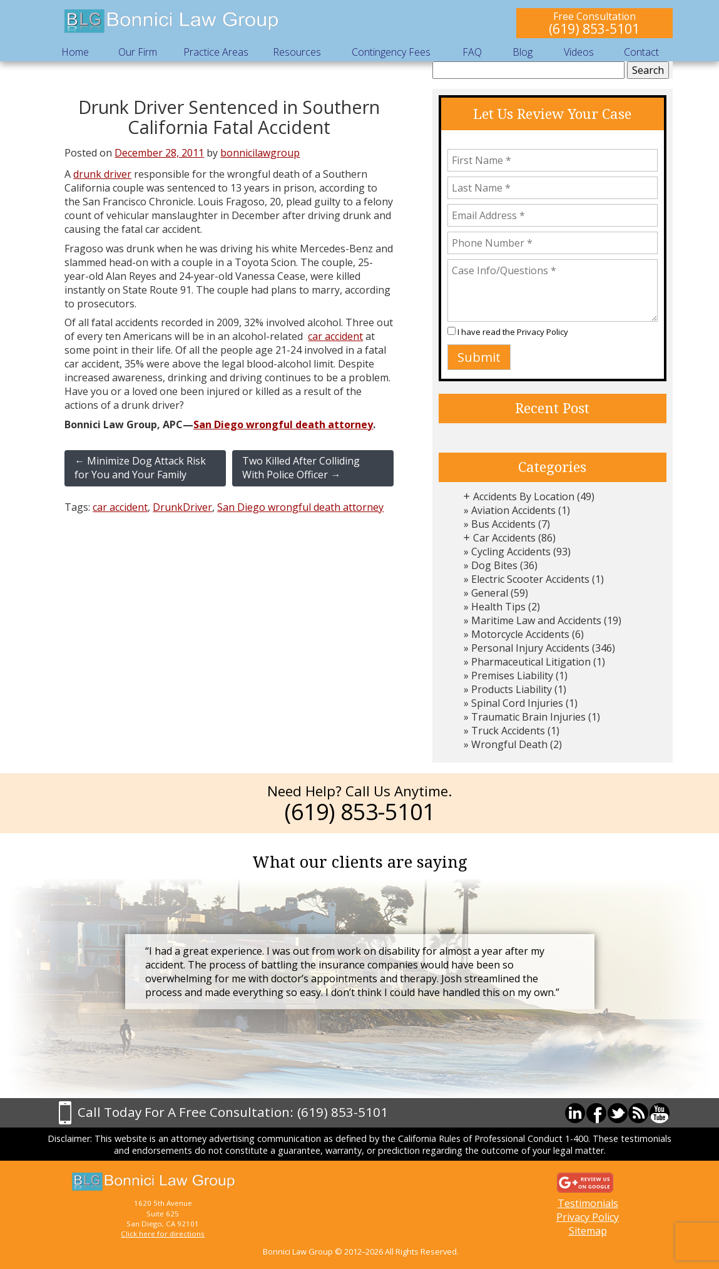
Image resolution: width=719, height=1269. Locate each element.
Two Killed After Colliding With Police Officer (301, 467)
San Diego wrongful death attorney (283, 424)
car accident (335, 336)
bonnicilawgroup (260, 153)
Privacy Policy (542, 331)
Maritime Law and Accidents (536, 620)
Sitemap (588, 1231)
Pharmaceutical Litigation (531, 662)
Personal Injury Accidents (530, 648)
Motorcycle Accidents (520, 634)
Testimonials (588, 1203)
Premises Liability (512, 675)
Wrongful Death (509, 744)
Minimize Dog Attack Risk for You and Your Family (140, 467)
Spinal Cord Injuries (517, 703)
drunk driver (102, 174)
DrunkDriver (182, 507)
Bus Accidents (503, 524)
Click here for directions (163, 1233)
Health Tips (498, 607)
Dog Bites (494, 565)
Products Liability (511, 689)
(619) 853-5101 (594, 28)
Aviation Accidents (513, 510)
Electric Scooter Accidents (530, 579)
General (489, 593)
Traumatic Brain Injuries (528, 717)
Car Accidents (504, 538)
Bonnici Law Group (172, 21)
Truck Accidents (508, 730)
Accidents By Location (523, 496)
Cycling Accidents (511, 551)
